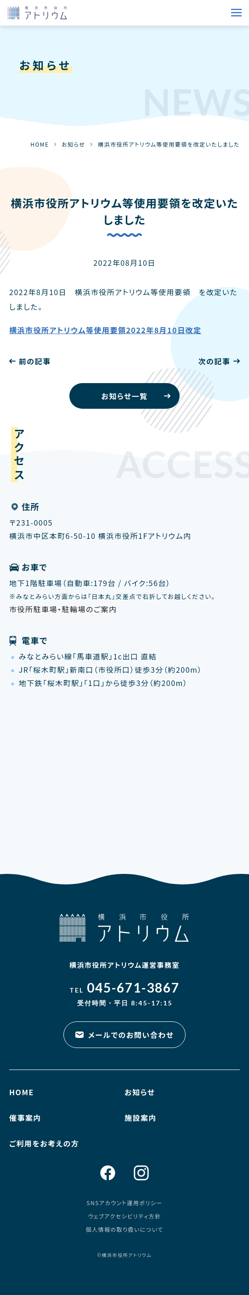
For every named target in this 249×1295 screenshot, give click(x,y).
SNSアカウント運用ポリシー (124, 1203)
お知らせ (73, 144)
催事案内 (25, 1117)
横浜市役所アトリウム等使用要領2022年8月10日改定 (105, 329)
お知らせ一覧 (124, 395)
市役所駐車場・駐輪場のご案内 (63, 609)
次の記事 (214, 361)
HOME (39, 144)
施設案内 (140, 1117)
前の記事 (35, 361)
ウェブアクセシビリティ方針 (124, 1216)
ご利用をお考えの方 (44, 1143)
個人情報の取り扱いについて (124, 1229)
